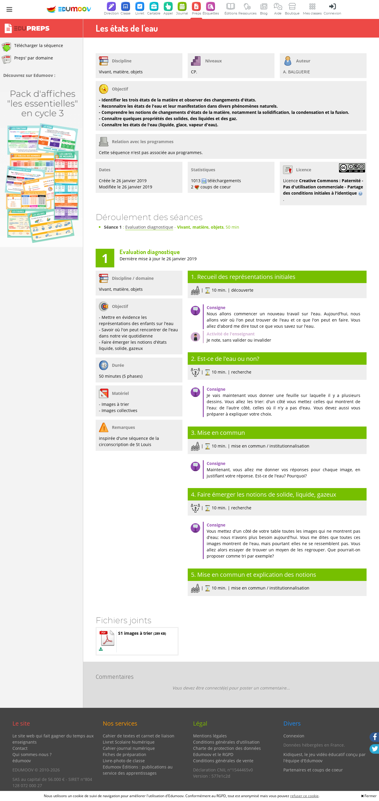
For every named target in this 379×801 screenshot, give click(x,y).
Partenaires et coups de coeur (313, 770)
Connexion (293, 736)
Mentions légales (210, 736)
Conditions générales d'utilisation (226, 742)
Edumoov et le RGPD (213, 754)
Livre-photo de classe (124, 760)
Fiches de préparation (124, 754)
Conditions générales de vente (223, 760)
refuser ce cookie (304, 795)
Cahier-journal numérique (129, 748)
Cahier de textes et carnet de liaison (138, 736)
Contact (20, 748)
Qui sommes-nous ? (32, 754)
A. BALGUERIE (296, 72)
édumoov (21, 760)
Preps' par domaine (27, 59)
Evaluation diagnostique (149, 227)
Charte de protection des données (227, 748)
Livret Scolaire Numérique (129, 742)
